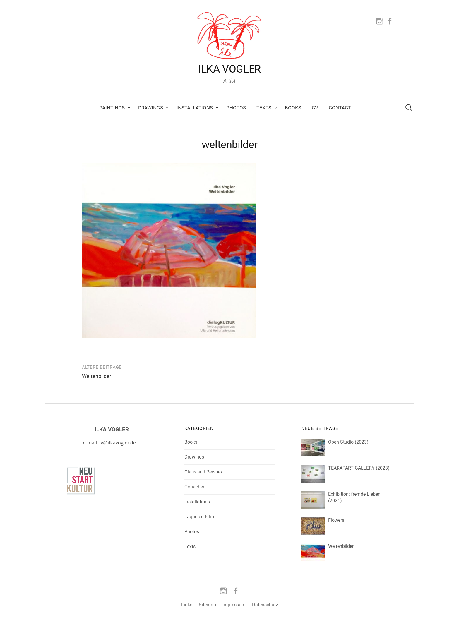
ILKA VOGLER (229, 69)
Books (293, 108)
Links (186, 604)
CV (315, 108)
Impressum (234, 604)
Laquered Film (199, 516)
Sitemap (207, 604)
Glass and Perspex (203, 472)
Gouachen (194, 487)
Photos (236, 108)
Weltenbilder (96, 376)
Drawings (150, 108)
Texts (263, 108)
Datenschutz (265, 604)
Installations (195, 108)
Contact (340, 108)
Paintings (112, 108)
